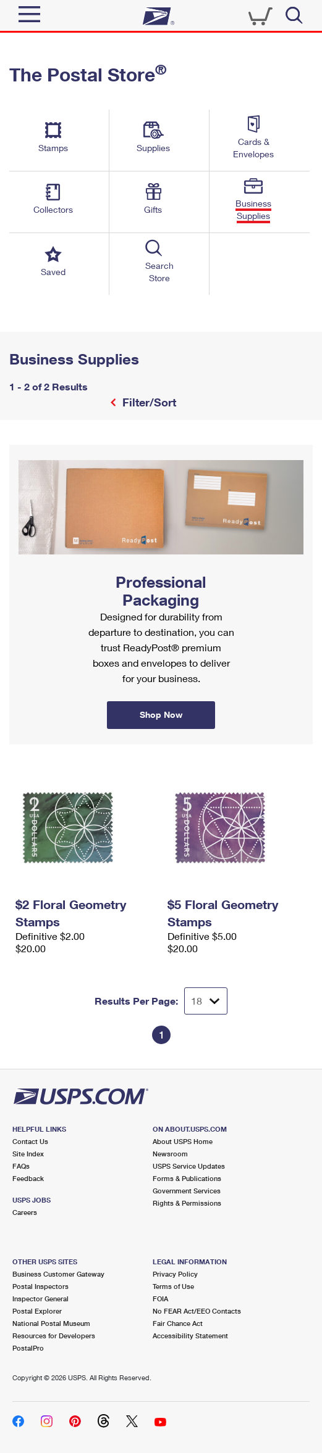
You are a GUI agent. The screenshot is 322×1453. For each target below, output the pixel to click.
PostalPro (28, 1348)
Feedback (28, 1178)
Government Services (187, 1191)
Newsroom (170, 1154)
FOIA (160, 1299)
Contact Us (30, 1141)
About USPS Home (183, 1141)
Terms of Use (173, 1286)
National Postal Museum (51, 1323)
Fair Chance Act (178, 1323)
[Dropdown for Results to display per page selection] (205, 1001)
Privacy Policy (175, 1274)
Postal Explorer (37, 1311)
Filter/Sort (147, 402)
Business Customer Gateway (58, 1274)
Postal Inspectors (40, 1286)
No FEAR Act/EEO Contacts (197, 1311)
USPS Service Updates (189, 1166)
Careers (24, 1212)
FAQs (21, 1166)
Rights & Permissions (187, 1203)
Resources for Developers (53, 1336)
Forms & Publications (187, 1178)
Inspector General (40, 1299)
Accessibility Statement (190, 1336)
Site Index (28, 1154)
